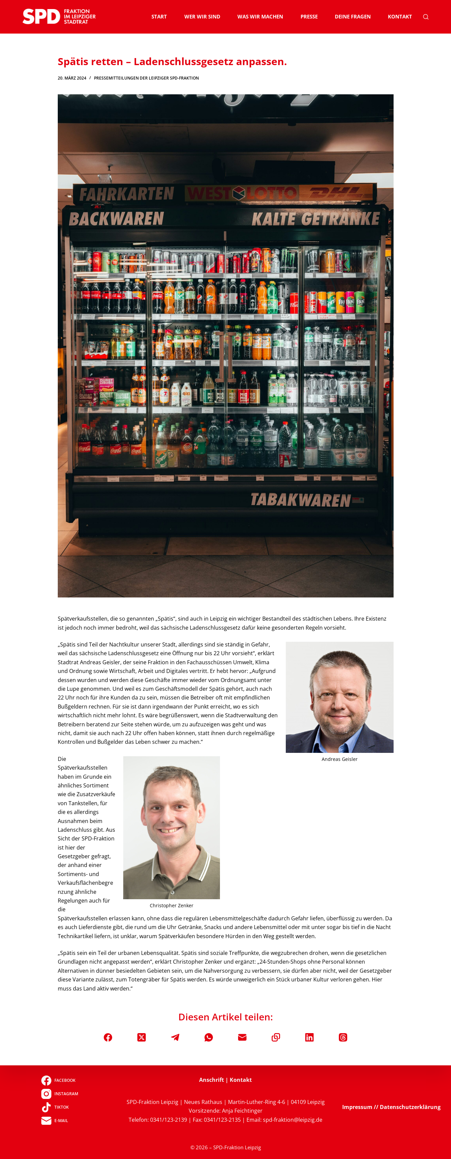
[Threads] (343, 1037)
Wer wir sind (202, 16)
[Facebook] (108, 1037)
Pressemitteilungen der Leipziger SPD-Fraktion (146, 78)
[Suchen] (426, 16)
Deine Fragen (353, 16)
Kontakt (400, 16)
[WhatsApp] (208, 1037)
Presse (309, 16)
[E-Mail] (242, 1037)
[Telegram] (175, 1037)
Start (159, 16)
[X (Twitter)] (141, 1037)
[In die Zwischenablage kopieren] (275, 1037)
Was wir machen (260, 16)
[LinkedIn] (309, 1037)
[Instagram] (59, 1094)
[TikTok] (59, 1107)
